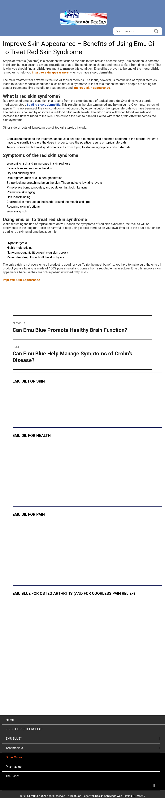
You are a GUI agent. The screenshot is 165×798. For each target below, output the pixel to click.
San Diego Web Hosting (118, 795)
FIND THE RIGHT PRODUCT (24, 729)
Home (10, 720)
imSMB (140, 795)
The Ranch (13, 776)
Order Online (14, 757)
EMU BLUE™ (14, 738)
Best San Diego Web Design (86, 795)
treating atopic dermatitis (43, 104)
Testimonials (14, 748)
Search (156, 30)
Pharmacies (14, 767)
